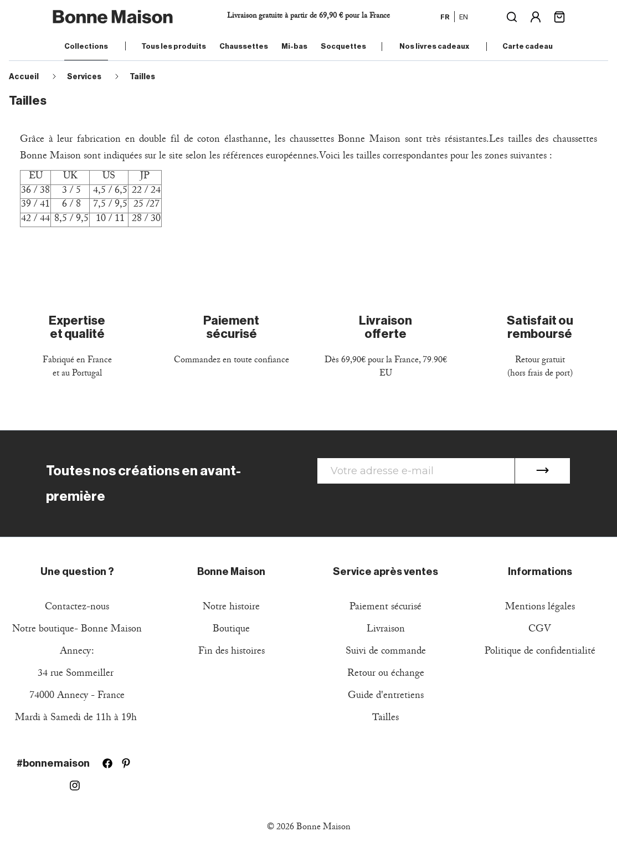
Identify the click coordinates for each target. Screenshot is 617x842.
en (463, 16)
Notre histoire (231, 608)
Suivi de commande (386, 652)
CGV (539, 630)
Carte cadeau (527, 46)
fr (445, 16)
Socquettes (343, 46)
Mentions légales (540, 608)
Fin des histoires (231, 652)
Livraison (386, 630)
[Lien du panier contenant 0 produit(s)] (559, 15)
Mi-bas (294, 46)
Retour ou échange (385, 674)
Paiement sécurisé (385, 608)
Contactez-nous (77, 608)
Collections (86, 46)
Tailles (385, 718)
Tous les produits (173, 46)
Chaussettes (243, 46)
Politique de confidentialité (540, 652)
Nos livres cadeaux (434, 46)
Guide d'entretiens (386, 696)
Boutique (231, 630)
